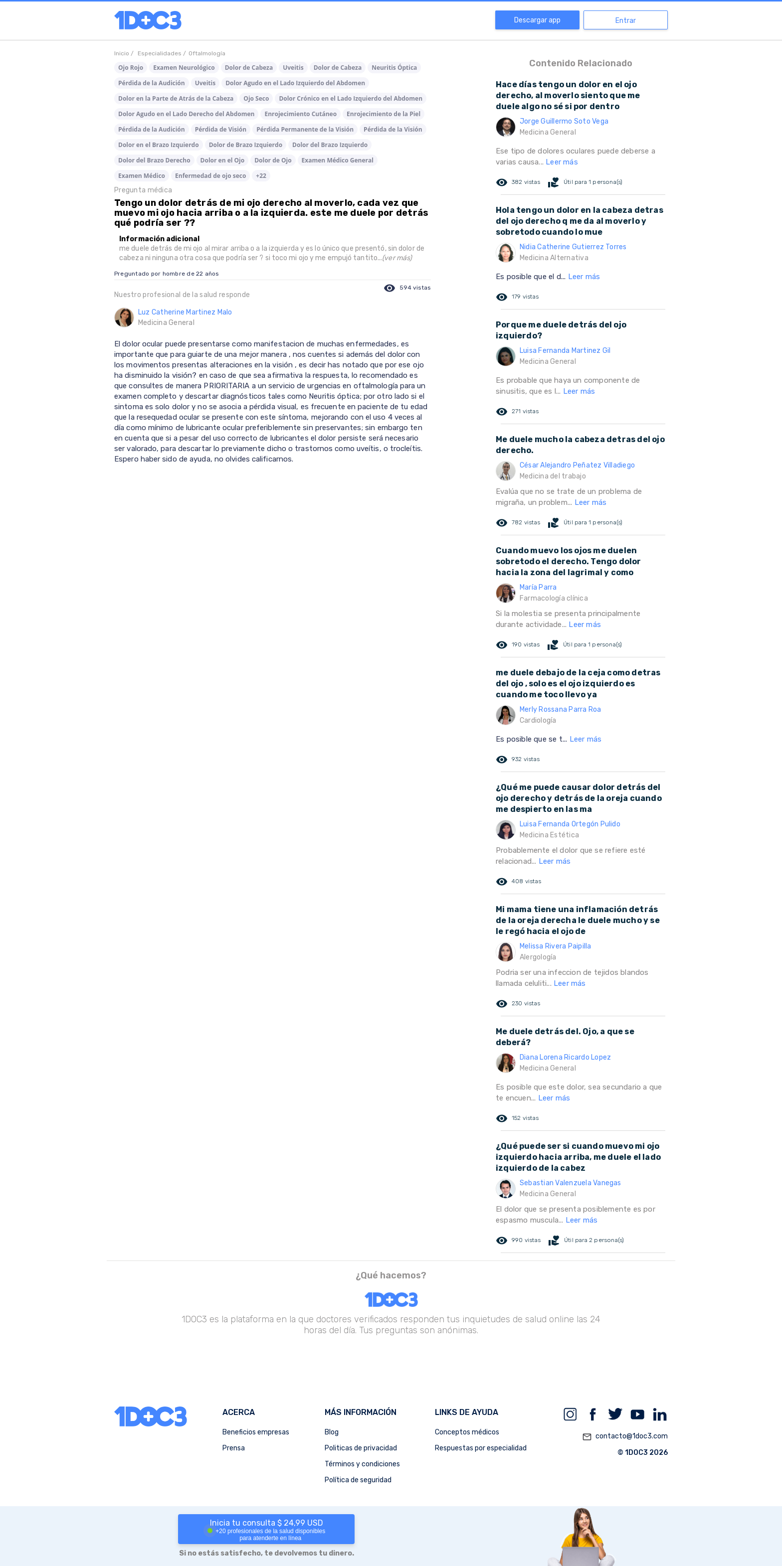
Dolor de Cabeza (249, 67)
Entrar (625, 20)
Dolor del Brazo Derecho (154, 160)
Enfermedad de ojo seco (210, 175)
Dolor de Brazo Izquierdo (245, 145)
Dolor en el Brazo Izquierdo (158, 145)
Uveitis (293, 67)
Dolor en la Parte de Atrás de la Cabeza (175, 98)
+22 (261, 175)
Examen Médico (141, 175)
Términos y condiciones (362, 1464)
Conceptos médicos (467, 1432)
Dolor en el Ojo (222, 160)
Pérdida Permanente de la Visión (305, 129)
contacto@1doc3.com (625, 1437)
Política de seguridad (358, 1480)
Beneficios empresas (255, 1432)
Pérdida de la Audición (151, 83)
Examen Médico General (338, 160)
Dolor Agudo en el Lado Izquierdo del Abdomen (295, 83)
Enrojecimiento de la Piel (383, 114)
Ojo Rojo (130, 67)
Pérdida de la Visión (393, 129)
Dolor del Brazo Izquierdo (330, 145)
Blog (332, 1432)
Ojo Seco (256, 98)
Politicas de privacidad (361, 1448)
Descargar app (537, 20)
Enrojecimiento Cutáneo (300, 114)
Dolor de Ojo (272, 160)
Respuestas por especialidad (481, 1448)
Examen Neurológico (184, 67)
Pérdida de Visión (221, 129)
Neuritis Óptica (394, 67)
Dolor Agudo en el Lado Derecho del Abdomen (186, 114)
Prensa (233, 1448)
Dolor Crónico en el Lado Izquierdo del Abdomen (350, 98)
